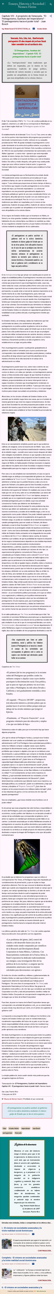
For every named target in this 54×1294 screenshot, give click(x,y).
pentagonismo (7, 1133)
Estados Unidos (42, 28)
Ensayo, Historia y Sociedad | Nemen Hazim (27, 5)
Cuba (4, 1128)
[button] (51, 16)
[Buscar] (51, 4)
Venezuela (18, 1133)
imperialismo (25, 1128)
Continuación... (45, 1251)
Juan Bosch (36, 1128)
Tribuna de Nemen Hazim (13, 1099)
